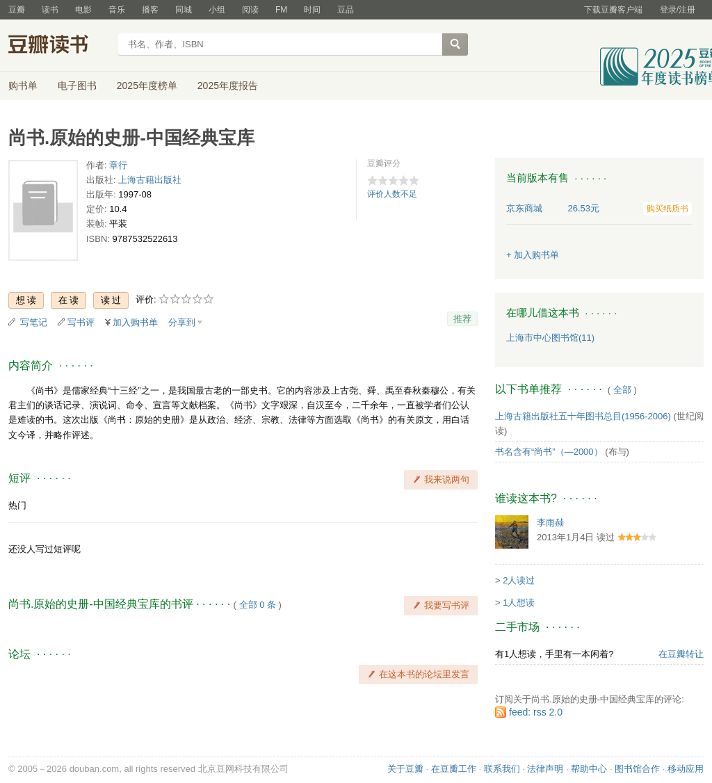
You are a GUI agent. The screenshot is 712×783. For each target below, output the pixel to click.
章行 (118, 165)
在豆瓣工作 (453, 769)
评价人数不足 (392, 194)
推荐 (462, 319)
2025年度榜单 (147, 85)
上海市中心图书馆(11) (550, 337)
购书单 (23, 85)
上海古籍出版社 (149, 180)
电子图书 (77, 85)
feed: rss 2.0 (536, 712)
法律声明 (545, 769)
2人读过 (519, 580)
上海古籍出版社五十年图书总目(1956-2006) (583, 416)
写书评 (81, 322)
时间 (312, 10)
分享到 (181, 322)
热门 (17, 505)
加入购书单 (135, 322)
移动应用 (686, 769)
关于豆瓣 (405, 769)
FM (281, 10)
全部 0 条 (257, 604)
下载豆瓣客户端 (613, 10)
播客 (150, 10)
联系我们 (502, 769)
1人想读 (519, 602)
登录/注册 (677, 10)
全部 (622, 390)
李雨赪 (550, 522)
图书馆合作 (637, 769)
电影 (83, 10)
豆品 (345, 10)
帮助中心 (589, 769)
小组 (217, 10)
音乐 (116, 10)
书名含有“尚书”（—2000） (549, 451)
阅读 (250, 10)
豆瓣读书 (58, 45)
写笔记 (33, 322)
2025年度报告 (227, 85)
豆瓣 (16, 10)
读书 (50, 10)
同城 (183, 10)
